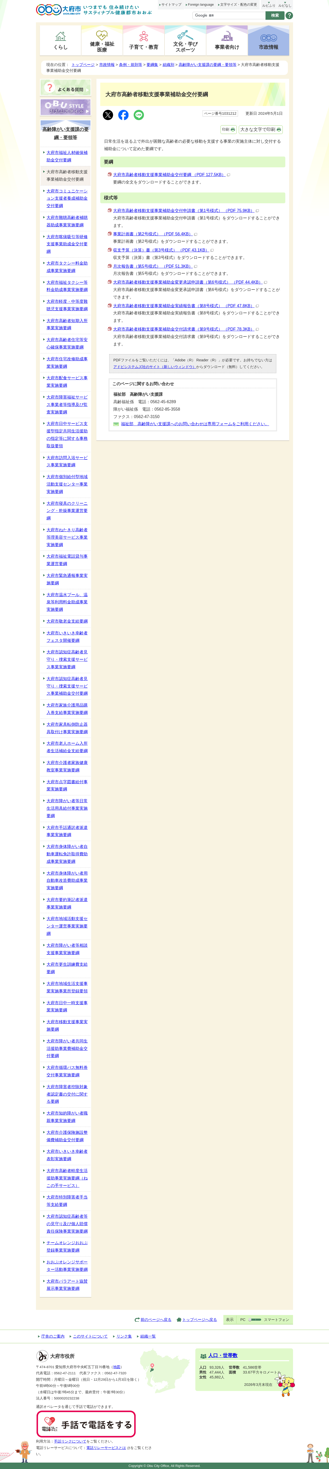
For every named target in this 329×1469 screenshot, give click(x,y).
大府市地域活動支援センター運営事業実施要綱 (67, 926)
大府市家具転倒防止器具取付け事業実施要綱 (67, 728)
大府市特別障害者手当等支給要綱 (67, 1201)
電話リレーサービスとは (108, 1448)
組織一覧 (148, 1336)
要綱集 (152, 64)
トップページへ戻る (199, 1319)
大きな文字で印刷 (257, 129)
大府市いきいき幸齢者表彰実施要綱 (67, 1155)
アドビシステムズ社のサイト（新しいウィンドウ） (154, 367)
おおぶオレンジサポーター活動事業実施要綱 (67, 1266)
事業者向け (227, 47)
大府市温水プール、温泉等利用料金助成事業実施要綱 (67, 602)
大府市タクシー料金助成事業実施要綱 (67, 267)
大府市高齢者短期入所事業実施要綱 (67, 324)
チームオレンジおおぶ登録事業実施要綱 (67, 1246)
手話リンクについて (70, 1441)
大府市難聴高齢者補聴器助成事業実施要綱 (67, 221)
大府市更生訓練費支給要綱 (67, 968)
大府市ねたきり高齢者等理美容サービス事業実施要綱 (67, 537)
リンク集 (124, 1336)
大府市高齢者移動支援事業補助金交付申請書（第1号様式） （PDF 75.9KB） (186, 210)
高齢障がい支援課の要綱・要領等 (207, 64)
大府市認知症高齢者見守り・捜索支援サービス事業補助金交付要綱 (67, 686)
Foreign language (201, 4)
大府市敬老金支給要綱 (67, 621)
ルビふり (269, 5)
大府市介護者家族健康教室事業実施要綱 (67, 766)
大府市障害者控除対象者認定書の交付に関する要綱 (67, 1094)
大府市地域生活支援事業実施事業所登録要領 (67, 987)
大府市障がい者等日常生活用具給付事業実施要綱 (67, 808)
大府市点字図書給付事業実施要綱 (67, 785)
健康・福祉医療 (102, 47)
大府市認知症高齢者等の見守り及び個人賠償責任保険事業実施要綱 (67, 1223)
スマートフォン (276, 1320)
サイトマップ (171, 4)
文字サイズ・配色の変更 (238, 4)
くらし (60, 47)
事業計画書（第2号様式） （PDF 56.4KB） (155, 234)
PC (242, 1320)
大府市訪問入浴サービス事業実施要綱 (67, 461)
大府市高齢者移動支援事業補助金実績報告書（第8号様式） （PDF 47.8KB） (186, 306)
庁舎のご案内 (53, 1336)
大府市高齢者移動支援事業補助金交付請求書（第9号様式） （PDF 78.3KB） (186, 329)
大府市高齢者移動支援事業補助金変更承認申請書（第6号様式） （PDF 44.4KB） (190, 282)
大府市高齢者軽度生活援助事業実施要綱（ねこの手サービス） (67, 1178)
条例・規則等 (130, 64)
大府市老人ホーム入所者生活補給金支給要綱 (67, 747)
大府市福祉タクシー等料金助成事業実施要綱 (67, 286)
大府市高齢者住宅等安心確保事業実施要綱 (67, 343)
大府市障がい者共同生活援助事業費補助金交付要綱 (67, 1048)
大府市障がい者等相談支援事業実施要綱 (67, 949)
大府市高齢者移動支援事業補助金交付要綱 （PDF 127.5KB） (171, 174)
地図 (116, 1367)
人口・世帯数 (222, 1355)
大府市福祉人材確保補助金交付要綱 (67, 156)
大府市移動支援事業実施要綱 (67, 1025)
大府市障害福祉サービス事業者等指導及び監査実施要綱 (67, 404)
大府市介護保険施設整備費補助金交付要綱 (67, 1136)
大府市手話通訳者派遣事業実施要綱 (67, 831)
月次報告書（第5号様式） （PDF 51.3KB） (155, 266)
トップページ (83, 64)
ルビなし (285, 5)
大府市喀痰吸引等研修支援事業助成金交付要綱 (67, 244)
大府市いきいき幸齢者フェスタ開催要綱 (67, 637)
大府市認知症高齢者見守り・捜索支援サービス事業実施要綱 (67, 659)
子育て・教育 (143, 47)
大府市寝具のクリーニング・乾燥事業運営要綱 (67, 510)
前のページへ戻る (156, 1319)
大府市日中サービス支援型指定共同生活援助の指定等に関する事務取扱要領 (67, 434)
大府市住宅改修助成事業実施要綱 (67, 363)
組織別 (168, 64)
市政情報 (268, 47)
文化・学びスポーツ (185, 47)
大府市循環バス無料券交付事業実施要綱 (67, 1071)
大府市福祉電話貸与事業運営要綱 (67, 560)
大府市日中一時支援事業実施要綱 (67, 1006)
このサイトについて (90, 1336)
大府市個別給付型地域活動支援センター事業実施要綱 (67, 484)
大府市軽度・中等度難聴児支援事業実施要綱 (67, 305)
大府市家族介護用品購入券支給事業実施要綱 (67, 709)
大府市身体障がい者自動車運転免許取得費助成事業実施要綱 (67, 854)
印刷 (225, 129)
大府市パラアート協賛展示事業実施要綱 (67, 1285)
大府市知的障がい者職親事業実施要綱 (67, 1117)
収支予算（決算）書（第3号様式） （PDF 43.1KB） (163, 250)
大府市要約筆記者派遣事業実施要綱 (67, 903)
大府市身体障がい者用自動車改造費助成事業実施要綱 (67, 880)
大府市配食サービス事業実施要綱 (67, 382)
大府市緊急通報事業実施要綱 (67, 579)
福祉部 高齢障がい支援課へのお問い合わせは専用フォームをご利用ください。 (195, 424)
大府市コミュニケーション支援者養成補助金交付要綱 (67, 198)
